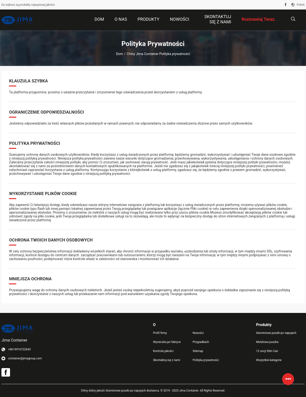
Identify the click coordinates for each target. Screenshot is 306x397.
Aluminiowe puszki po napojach (276, 333)
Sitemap (198, 351)
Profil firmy (160, 333)
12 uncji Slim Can (267, 351)
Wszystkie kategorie (269, 360)
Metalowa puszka (267, 342)
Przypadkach (201, 342)
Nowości (198, 333)
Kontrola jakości (163, 351)
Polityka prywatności (206, 360)
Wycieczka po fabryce (167, 342)
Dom (119, 54)
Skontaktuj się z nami (166, 360)
